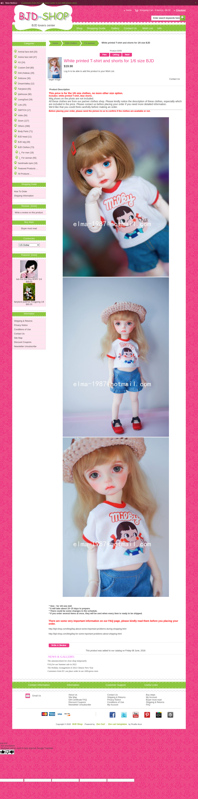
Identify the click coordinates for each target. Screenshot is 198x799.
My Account (112, 705)
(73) (24, 147)
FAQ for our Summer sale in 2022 (62, 664)
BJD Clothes (71, 43)
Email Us (36, 695)
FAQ (148, 705)
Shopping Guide (96, 28)
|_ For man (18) (24, 152)
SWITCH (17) (22, 109)
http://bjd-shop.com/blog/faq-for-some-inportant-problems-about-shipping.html (85, 634)
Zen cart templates (117, 724)
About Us (73, 695)
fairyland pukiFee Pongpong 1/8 (29, 301)
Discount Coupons (22, 342)
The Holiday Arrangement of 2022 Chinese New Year (70, 668)
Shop (79, 28)
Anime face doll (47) (25, 56)
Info (159, 28)
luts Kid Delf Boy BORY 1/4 (29, 278)
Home (127, 10)
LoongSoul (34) (23, 99)
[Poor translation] (9, 751)
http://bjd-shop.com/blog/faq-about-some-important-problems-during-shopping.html (87, 629)
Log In (67, 71)
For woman (89, 43)
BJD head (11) (23, 136)
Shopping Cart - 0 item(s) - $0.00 (152, 10)
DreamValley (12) (24, 83)
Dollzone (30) (22, 78)
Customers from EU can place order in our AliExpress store (73, 671)
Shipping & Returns (23, 321)
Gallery (115, 28)
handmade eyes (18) (25, 162)
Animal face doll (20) (25, 51)
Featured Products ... (26, 168)
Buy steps (150, 695)
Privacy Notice (21, 325)
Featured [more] (29, 255)
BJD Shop (77, 724)
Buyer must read (29, 228)
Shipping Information (23, 196)
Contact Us (130, 28)
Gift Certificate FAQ (78, 700)
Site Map (18, 338)
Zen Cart (100, 724)
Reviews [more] (29, 206)
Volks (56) (20, 115)
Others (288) (22, 125)
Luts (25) (20, 104)
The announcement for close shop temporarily (67, 661)
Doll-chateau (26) (24, 72)
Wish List (147, 28)
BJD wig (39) (22, 141)
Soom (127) (21, 120)
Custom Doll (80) (24, 67)
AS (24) (19, 62)
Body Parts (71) (23, 131)
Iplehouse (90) (23, 93)
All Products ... (23, 173)
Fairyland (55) (22, 88)
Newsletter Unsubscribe (25, 346)
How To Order (20, 191)
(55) (25, 158)
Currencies (29, 238)
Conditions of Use (22, 329)
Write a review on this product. (29, 212)
